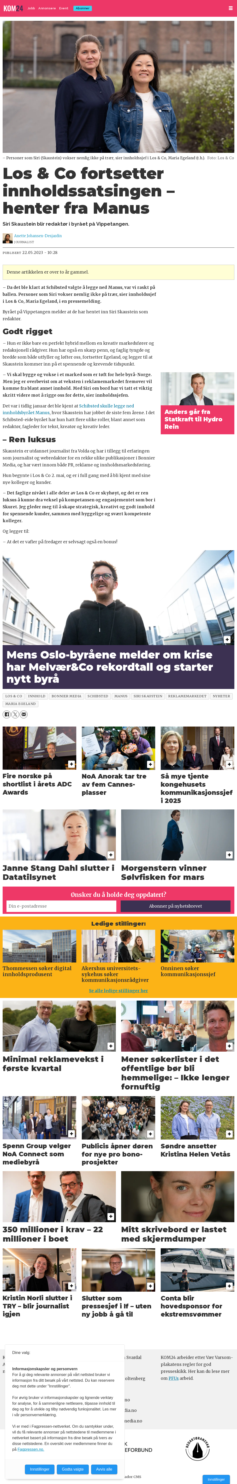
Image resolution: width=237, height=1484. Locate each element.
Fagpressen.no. (31, 1449)
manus (121, 696)
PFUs (174, 1378)
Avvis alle (104, 1469)
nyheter (221, 696)
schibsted (98, 696)
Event (64, 8)
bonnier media (67, 696)
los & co (13, 696)
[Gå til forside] (13, 8)
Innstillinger (216, 1479)
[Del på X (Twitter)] (15, 714)
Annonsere (47, 8)
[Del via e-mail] (24, 714)
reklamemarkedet (187, 696)
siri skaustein (148, 696)
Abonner (83, 8)
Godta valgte (73, 1469)
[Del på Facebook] (7, 714)
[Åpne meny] (230, 8)
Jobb (31, 8)
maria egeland (20, 704)
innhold (37, 696)
